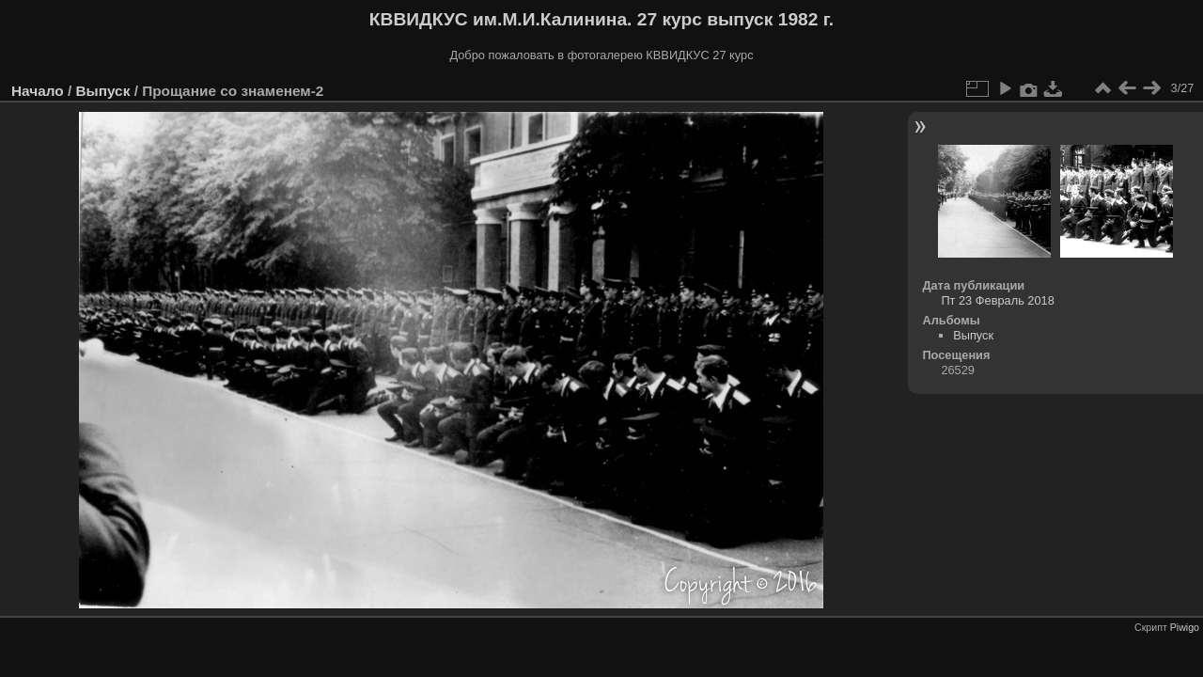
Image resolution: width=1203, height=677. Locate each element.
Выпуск (102, 91)
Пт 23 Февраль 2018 (997, 300)
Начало (37, 91)
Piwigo (1184, 627)
